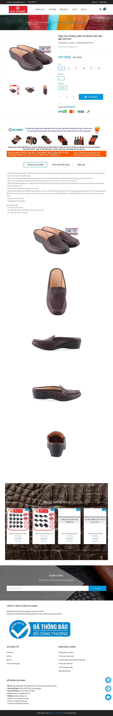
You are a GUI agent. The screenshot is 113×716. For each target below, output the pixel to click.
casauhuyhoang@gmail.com (16, 2)
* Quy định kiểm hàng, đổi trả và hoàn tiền (71, 660)
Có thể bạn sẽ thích (57, 502)
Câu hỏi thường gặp (13, 663)
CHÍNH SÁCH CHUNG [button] (67, 647)
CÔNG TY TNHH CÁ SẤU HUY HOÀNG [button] (22, 606)
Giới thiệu (10, 652)
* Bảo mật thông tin (64, 671)
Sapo (74, 713)
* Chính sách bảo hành (65, 663)
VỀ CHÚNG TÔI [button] (13, 647)
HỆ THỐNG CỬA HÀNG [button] (16, 680)
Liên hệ (9, 656)
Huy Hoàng (18, 536)
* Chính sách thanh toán (66, 656)
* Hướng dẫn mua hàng (65, 652)
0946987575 (32, 2)
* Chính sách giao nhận (65, 667)
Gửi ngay (97, 588)
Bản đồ (9, 660)
